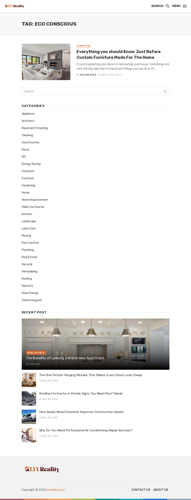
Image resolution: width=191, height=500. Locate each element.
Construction (30, 142)
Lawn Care (28, 228)
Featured (28, 171)
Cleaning (27, 135)
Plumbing (28, 250)
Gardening (28, 185)
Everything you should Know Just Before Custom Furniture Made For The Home (119, 54)
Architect (28, 121)
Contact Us (141, 490)
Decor (26, 149)
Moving (26, 235)
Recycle (27, 264)
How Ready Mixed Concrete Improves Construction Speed (81, 412)
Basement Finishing (35, 128)
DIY (24, 157)
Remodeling (29, 271)
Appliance (28, 114)
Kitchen (27, 214)
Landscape (29, 221)
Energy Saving (31, 164)
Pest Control (30, 243)
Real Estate (29, 257)
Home (26, 192)
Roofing (27, 278)
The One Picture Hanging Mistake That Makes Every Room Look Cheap (90, 375)
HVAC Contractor (33, 207)
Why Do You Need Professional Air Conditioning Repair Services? (86, 430)
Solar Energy (30, 293)
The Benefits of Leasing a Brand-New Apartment (65, 358)
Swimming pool (32, 300)
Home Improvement (35, 200)
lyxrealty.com (56, 490)
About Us (160, 490)
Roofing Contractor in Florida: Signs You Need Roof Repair (81, 393)
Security (27, 286)
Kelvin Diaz (88, 74)
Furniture (84, 46)
